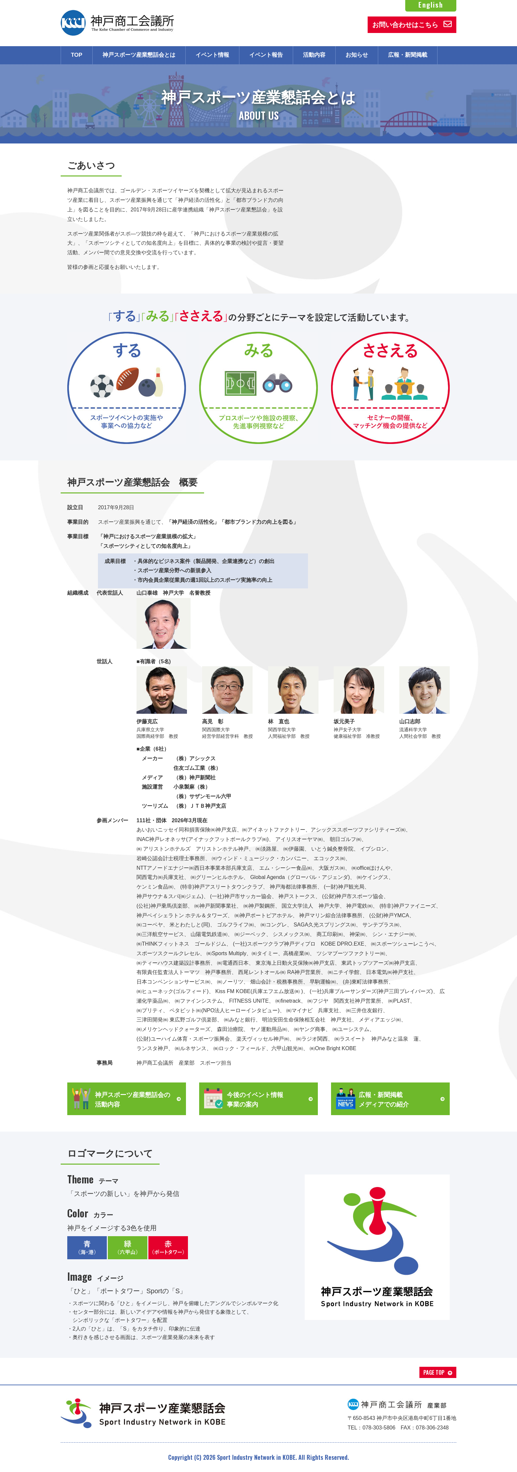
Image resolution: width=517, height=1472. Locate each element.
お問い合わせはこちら (412, 24)
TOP (76, 55)
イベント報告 (266, 55)
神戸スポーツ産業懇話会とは (139, 55)
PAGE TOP (433, 1372)
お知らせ (357, 55)
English (430, 5)
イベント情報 (212, 55)
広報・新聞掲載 (407, 55)
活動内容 (314, 55)
